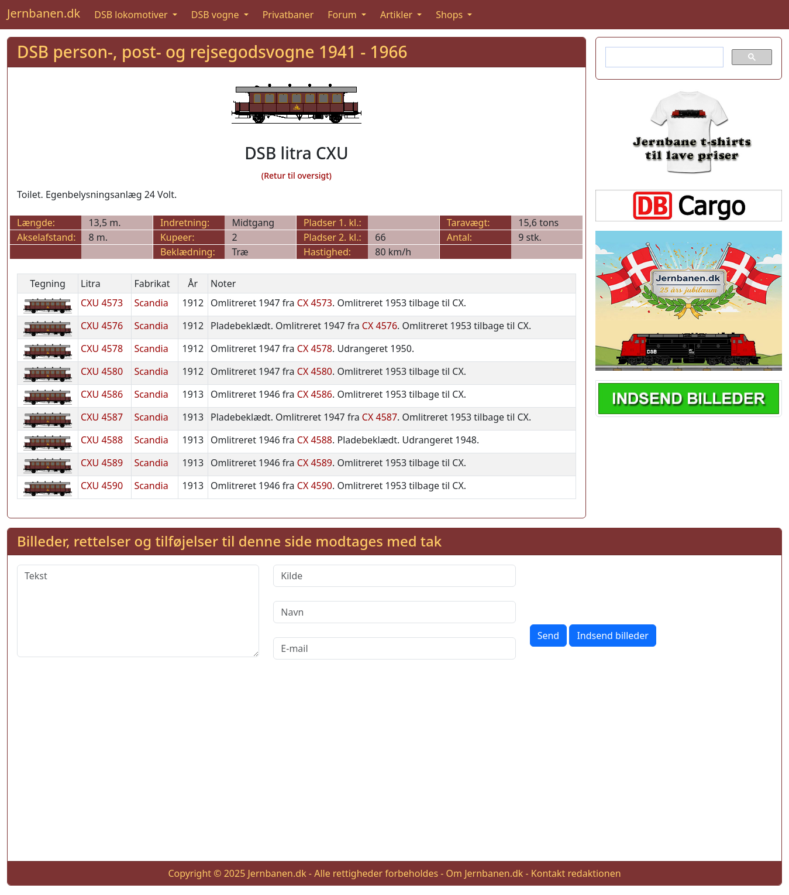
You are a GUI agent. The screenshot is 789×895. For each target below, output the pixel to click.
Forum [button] (343, 14)
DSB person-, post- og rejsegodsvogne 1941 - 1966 (212, 51)
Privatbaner (288, 14)
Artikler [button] (397, 14)
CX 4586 (314, 394)
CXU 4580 (102, 371)
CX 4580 (314, 371)
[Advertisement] (395, 770)
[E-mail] (394, 648)
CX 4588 (314, 439)
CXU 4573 (102, 302)
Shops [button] (450, 14)
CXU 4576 (102, 325)
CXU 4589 (102, 462)
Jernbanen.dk (43, 13)
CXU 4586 (102, 394)
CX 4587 (379, 417)
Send (549, 635)
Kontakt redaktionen (576, 873)
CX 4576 (379, 325)
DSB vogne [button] (216, 14)
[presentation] (619, 587)
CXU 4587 (102, 417)
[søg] (663, 57)
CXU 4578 (102, 348)
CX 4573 (314, 302)
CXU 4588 (102, 439)
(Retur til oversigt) (296, 175)
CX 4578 (314, 348)
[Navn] (394, 612)
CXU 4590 (102, 485)
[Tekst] (138, 611)
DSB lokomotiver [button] (132, 14)
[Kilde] (394, 576)
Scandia (151, 302)
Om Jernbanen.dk (484, 873)
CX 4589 (314, 462)
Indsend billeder (612, 635)
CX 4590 (314, 485)
